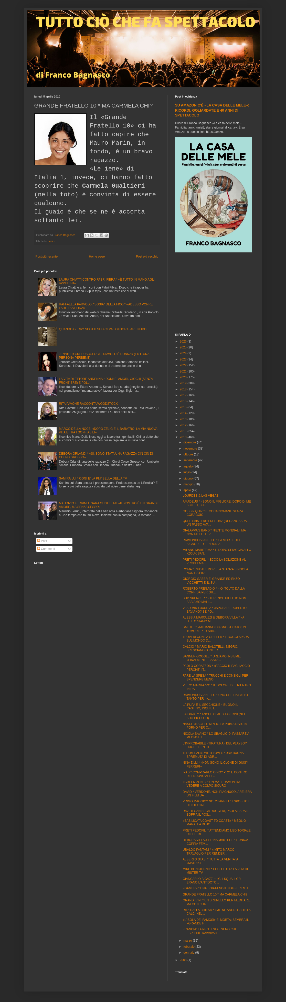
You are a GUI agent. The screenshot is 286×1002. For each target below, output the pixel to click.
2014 (183, 413)
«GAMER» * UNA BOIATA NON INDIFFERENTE (216, 888)
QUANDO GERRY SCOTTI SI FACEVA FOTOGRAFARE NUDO (102, 329)
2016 (183, 401)
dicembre (190, 442)
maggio (188, 484)
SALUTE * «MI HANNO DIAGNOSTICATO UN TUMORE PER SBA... (214, 629)
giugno (188, 478)
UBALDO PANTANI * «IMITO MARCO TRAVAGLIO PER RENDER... (208, 851)
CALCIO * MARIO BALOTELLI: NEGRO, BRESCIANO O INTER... (210, 648)
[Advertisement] (213, 293)
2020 (183, 377)
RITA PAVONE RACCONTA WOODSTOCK (88, 404)
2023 (183, 359)
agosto (188, 466)
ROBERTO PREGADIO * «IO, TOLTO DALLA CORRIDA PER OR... (214, 590)
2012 (183, 425)
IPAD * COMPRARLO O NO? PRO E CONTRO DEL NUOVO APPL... (215, 774)
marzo (188, 940)
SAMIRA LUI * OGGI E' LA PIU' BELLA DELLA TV (93, 478)
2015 (183, 407)
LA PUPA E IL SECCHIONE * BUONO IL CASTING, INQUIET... (210, 706)
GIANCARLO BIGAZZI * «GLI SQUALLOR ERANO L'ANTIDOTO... (212, 880)
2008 (183, 960)
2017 (183, 395)
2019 (183, 383)
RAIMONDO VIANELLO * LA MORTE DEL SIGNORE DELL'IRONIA (211, 542)
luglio (187, 472)
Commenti (46, 549)
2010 (183, 437)
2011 (183, 431)
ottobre (188, 454)
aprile (187, 490)
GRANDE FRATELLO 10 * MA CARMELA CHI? (215, 894)
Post (42, 541)
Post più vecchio (147, 256)
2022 (183, 365)
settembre (190, 460)
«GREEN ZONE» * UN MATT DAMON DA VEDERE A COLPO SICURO (211, 783)
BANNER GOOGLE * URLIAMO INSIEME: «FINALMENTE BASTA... (212, 658)
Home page (97, 256)
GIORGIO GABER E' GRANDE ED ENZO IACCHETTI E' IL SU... (211, 580)
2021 (183, 371)
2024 (183, 353)
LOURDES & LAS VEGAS (200, 495)
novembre (190, 448)
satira (52, 241)
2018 (183, 389)
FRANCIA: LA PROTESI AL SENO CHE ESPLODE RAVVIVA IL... (210, 931)
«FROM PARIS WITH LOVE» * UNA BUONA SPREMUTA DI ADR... (213, 754)
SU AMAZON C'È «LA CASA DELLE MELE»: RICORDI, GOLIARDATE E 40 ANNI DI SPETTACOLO (212, 110)
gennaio (189, 952)
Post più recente (47, 256)
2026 (183, 341)
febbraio (189, 946)
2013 (183, 419)
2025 (183, 347)
